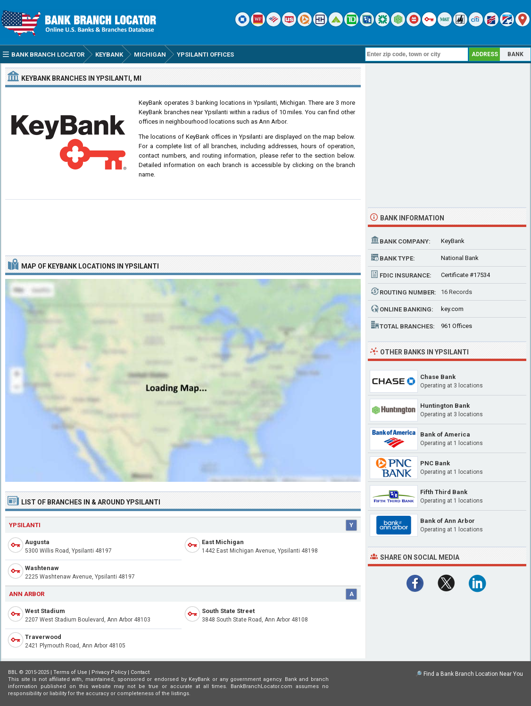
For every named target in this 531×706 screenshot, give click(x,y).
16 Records (456, 291)
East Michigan (223, 542)
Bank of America (445, 434)
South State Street (228, 610)
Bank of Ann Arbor (447, 520)
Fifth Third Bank (443, 492)
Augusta (37, 542)
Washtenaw (42, 568)
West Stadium (45, 610)
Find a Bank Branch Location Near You (473, 674)
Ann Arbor (26, 593)
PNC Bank (435, 463)
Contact (140, 672)
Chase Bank (438, 376)
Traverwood (43, 636)
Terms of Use (70, 672)
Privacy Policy (108, 672)
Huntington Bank (445, 405)
